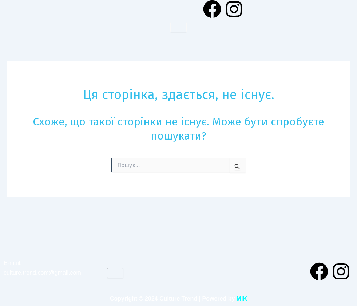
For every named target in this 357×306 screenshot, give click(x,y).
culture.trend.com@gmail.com (42, 273)
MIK (242, 298)
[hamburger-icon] (178, 27)
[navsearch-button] (348, 9)
